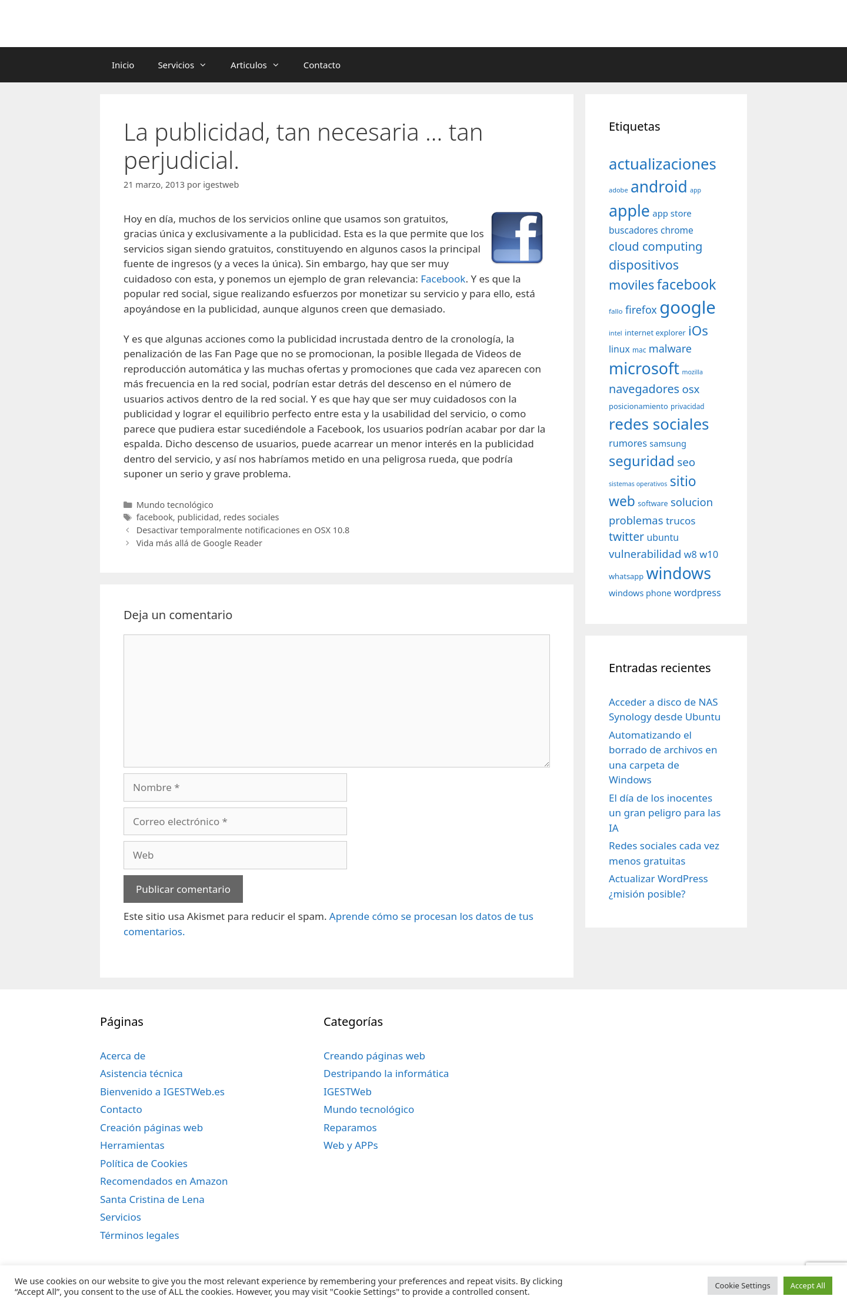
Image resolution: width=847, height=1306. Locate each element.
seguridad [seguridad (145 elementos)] (642, 460)
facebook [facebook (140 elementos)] (686, 284)
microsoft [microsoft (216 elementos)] (644, 368)
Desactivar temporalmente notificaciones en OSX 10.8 (243, 530)
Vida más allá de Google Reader (199, 543)
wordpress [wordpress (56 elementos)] (697, 592)
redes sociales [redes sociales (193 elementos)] (659, 423)
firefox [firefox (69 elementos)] (641, 310)
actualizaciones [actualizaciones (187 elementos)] (662, 164)
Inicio (123, 65)
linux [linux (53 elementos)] (619, 349)
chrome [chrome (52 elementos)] (677, 230)
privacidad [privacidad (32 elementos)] (687, 406)
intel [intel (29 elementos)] (615, 332)
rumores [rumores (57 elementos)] (628, 443)
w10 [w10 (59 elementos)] (708, 554)
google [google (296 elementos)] (687, 307)
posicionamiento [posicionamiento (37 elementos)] (638, 406)
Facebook (443, 278)
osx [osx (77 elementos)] (690, 388)
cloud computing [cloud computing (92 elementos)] (655, 246)
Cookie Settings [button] (742, 1285)
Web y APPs (351, 1145)
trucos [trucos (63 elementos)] (681, 520)
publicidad (198, 517)
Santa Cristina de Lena (152, 1199)
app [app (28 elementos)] (695, 190)
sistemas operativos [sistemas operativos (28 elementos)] (638, 484)
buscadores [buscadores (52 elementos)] (633, 230)
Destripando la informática (386, 1073)
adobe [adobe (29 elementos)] (618, 189)
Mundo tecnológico (175, 504)
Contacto (322, 65)
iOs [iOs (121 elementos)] (698, 330)
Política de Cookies (144, 1163)
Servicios (188, 64)
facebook (154, 517)
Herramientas (132, 1145)
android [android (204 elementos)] (659, 186)
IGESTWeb (348, 1091)
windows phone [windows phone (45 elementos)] (640, 593)
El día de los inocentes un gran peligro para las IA (665, 813)
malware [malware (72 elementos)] (670, 348)
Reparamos (350, 1127)
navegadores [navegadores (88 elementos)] (644, 389)
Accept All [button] (808, 1285)
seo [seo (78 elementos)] (686, 462)
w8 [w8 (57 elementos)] (690, 554)
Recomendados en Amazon (164, 1181)
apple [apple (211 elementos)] (629, 210)
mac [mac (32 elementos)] (639, 349)
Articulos (261, 64)
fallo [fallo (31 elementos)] (615, 311)
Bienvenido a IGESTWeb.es (162, 1091)
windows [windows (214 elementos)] (678, 573)
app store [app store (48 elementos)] (671, 213)
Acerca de (122, 1055)
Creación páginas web (151, 1127)
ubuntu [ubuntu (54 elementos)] (662, 537)
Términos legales (139, 1235)
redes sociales (251, 517)
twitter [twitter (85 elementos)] (626, 536)
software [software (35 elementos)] (653, 504)
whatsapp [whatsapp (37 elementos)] (626, 576)
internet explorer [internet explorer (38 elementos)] (655, 332)
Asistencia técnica (141, 1073)
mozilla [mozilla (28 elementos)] (692, 372)
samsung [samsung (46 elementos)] (667, 443)
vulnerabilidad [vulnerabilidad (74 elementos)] (645, 553)
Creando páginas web (374, 1055)
